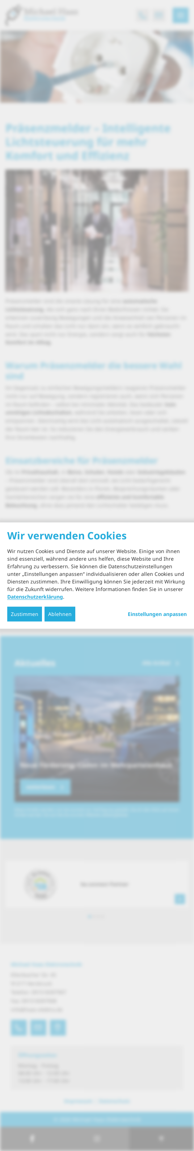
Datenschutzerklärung (35, 596)
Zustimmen (24, 614)
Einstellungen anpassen (157, 614)
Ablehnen (60, 614)
